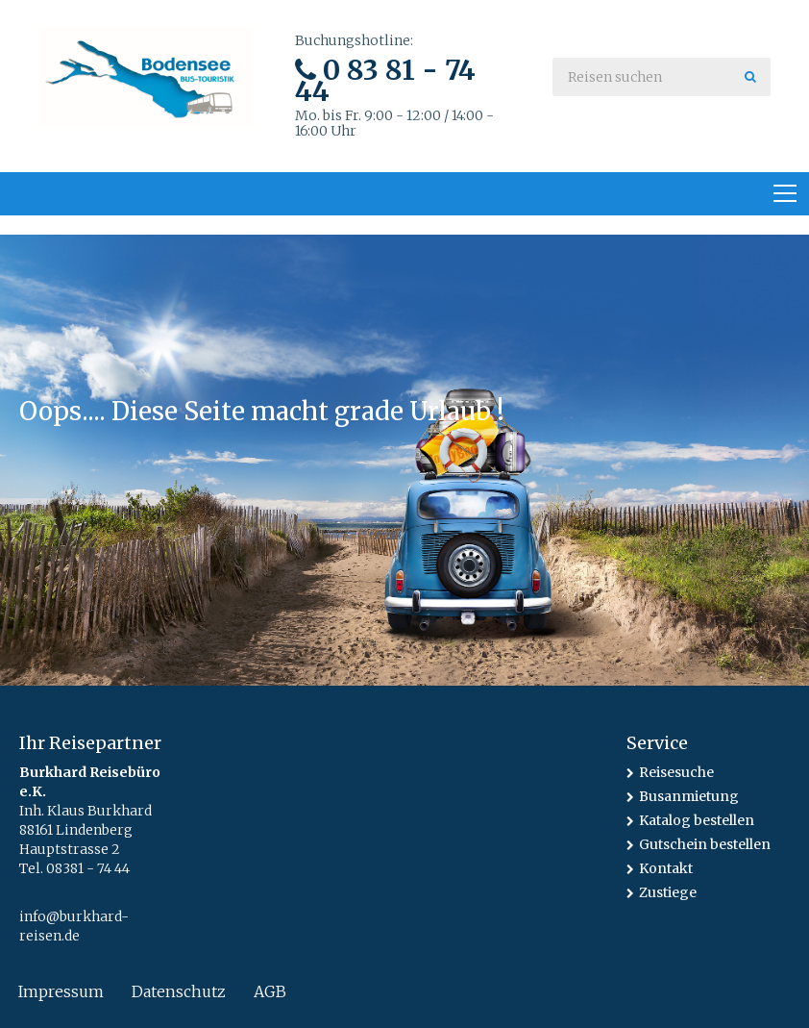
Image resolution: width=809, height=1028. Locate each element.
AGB (270, 991)
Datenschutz (179, 991)
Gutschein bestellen (705, 844)
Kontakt (666, 868)
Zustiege (668, 892)
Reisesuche (676, 772)
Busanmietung (689, 796)
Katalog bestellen (696, 820)
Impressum (61, 991)
